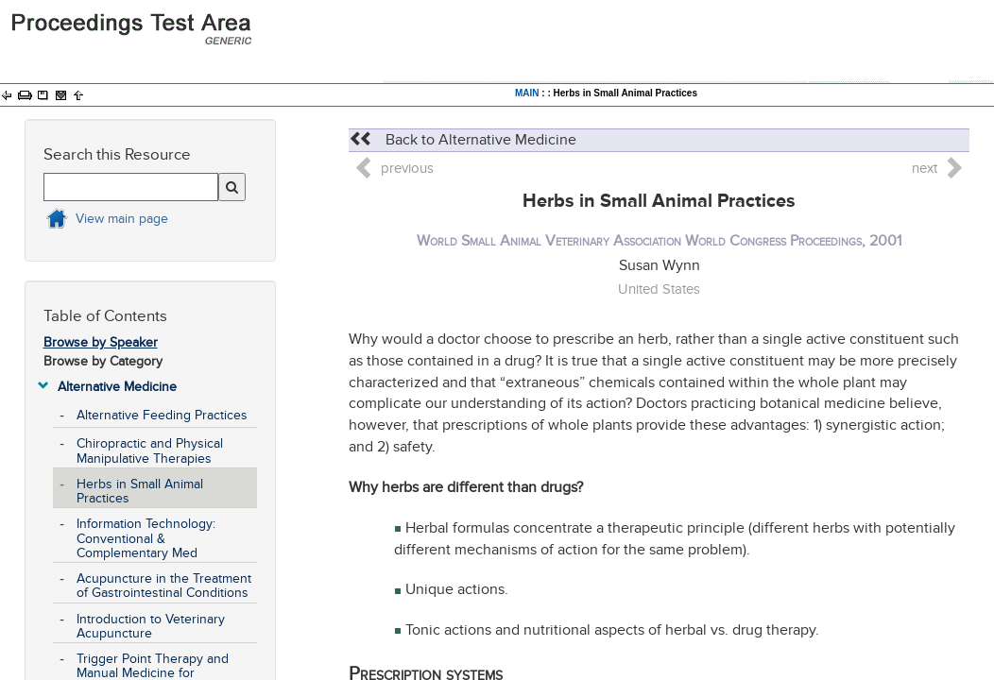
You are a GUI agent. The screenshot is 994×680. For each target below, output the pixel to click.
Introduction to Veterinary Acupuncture (151, 626)
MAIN (527, 93)
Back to (462, 139)
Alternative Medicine (117, 387)
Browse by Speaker (100, 342)
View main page (122, 219)
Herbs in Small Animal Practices (140, 491)
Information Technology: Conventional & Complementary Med (146, 538)
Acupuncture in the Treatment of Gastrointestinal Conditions (164, 585)
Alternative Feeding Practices (162, 415)
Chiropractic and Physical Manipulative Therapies (150, 450)
